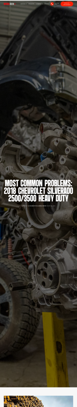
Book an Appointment (66, 3)
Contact (47, 3)
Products (31, 3)
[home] (10, 4)
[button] (23, 4)
